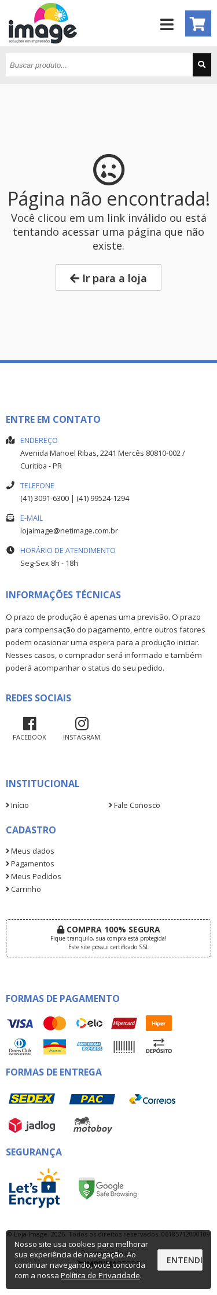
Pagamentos (30, 864)
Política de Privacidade (100, 1275)
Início (17, 805)
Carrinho (23, 889)
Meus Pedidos (33, 876)
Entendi (185, 1259)
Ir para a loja (108, 278)
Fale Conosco (134, 805)
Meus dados (30, 851)
